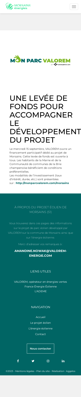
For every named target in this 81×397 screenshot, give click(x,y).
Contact (40, 334)
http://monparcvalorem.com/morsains (42, 183)
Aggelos (70, 371)
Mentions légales (24, 371)
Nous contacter (40, 348)
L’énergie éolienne (40, 328)
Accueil (40, 317)
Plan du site (43, 371)
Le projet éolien (40, 322)
